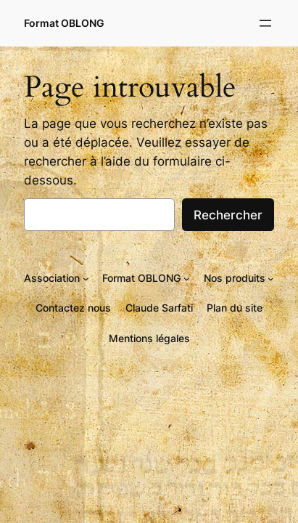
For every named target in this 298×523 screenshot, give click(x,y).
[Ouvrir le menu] (265, 23)
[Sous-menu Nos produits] (271, 278)
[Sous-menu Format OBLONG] (186, 278)
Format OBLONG (64, 23)
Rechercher (228, 215)
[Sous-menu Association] (86, 278)
